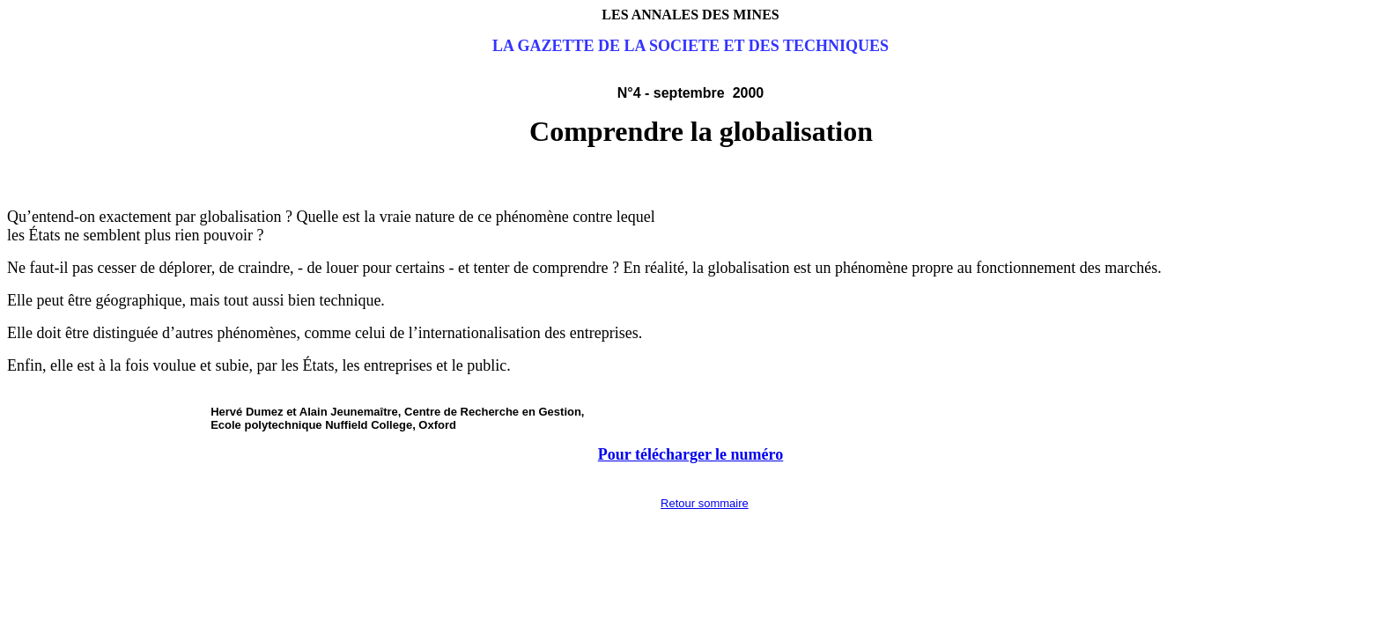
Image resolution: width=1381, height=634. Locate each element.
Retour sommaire (705, 503)
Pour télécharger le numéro (690, 454)
